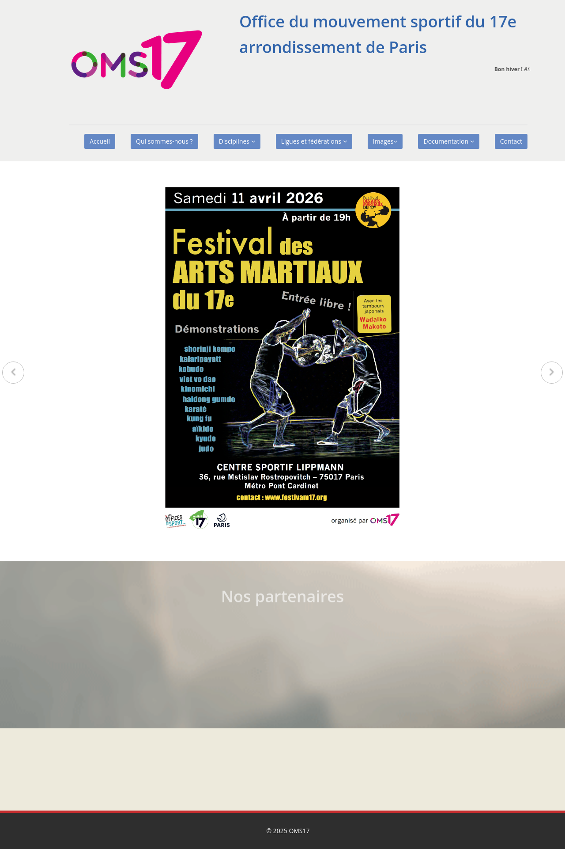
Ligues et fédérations (314, 141)
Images (385, 141)
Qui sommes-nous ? (164, 141)
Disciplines (237, 141)
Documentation (448, 141)
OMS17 (299, 830)
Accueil (100, 141)
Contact (511, 141)
